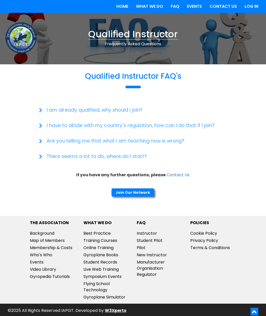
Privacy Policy (204, 240)
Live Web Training (101, 269)
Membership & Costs (51, 248)
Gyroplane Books (100, 255)
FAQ (175, 6)
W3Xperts (115, 310)
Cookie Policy (203, 233)
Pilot (141, 248)
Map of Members (47, 240)
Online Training (98, 248)
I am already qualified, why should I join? (94, 110)
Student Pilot (149, 240)
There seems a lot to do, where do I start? (97, 156)
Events (37, 262)
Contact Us (178, 175)
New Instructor (152, 255)
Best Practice (97, 233)
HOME (122, 6)
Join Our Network (133, 192)
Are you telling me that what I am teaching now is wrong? (115, 140)
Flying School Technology (96, 287)
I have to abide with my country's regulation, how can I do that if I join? (130, 125)
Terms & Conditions (210, 248)
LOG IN (251, 6)
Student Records (100, 262)
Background (42, 233)
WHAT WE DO (149, 6)
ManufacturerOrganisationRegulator (151, 268)
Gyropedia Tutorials (50, 276)
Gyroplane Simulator (104, 297)
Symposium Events (102, 276)
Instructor (147, 233)
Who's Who (41, 255)
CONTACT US (223, 6)
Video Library (43, 269)
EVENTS (194, 6)
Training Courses (100, 240)
